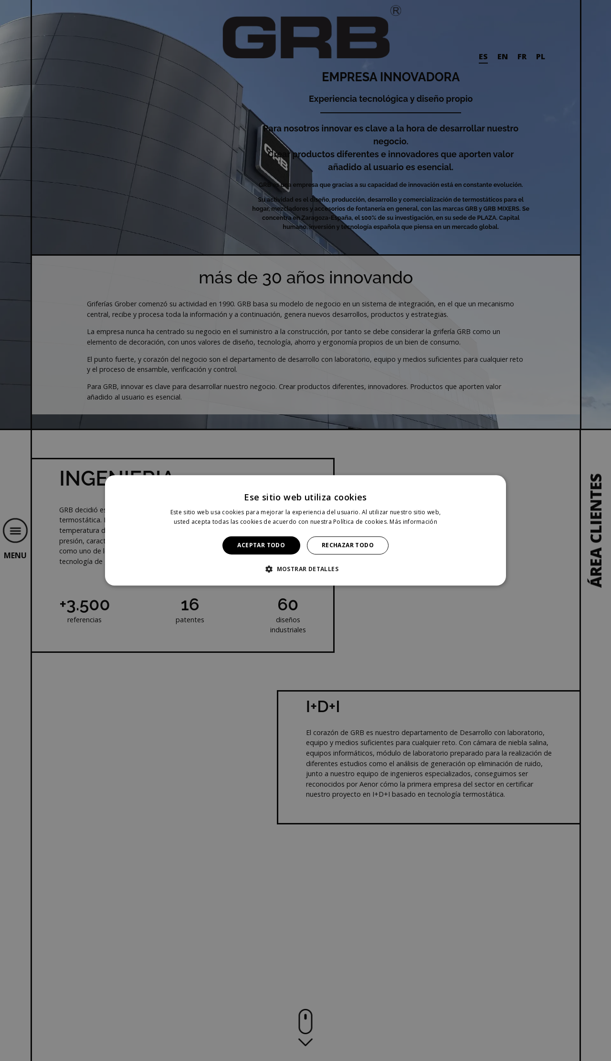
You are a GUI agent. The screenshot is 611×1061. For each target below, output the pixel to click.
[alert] (305, 530)
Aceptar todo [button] (261, 545)
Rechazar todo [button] (348, 545)
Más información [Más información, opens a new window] (413, 522)
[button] (305, 569)
